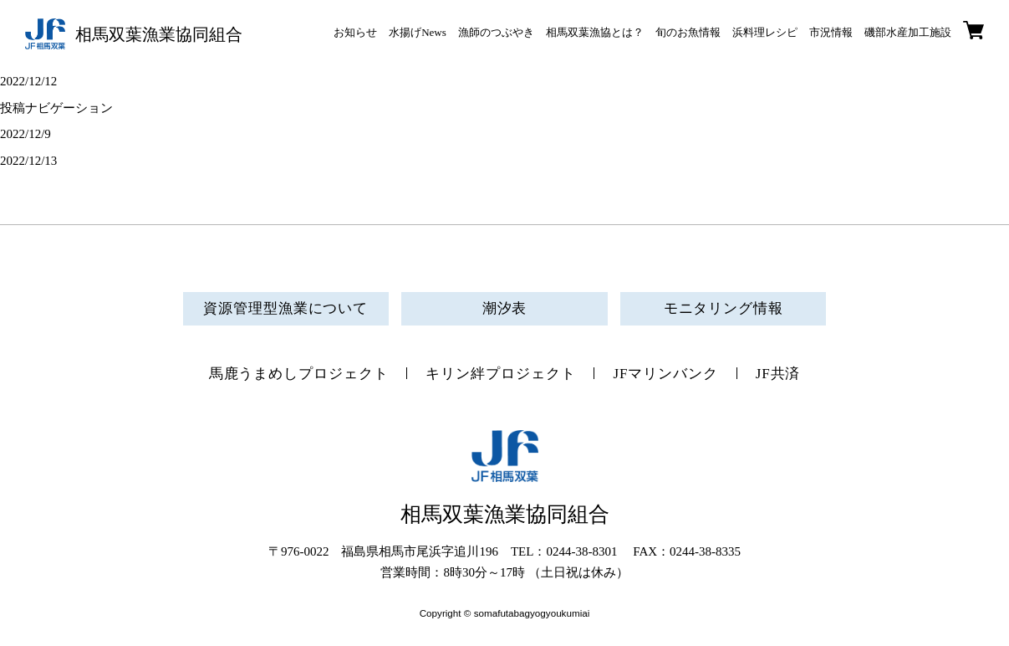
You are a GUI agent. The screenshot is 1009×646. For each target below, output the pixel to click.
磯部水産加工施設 (907, 32)
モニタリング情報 (723, 308)
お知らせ (355, 32)
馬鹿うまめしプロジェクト (299, 374)
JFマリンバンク (665, 374)
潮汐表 (504, 308)
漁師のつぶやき (496, 32)
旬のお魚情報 (688, 32)
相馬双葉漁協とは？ (595, 32)
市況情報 (831, 32)
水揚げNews (417, 32)
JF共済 (778, 374)
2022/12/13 (28, 160)
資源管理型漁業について (285, 308)
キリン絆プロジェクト (500, 374)
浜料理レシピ (765, 32)
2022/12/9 (25, 134)
